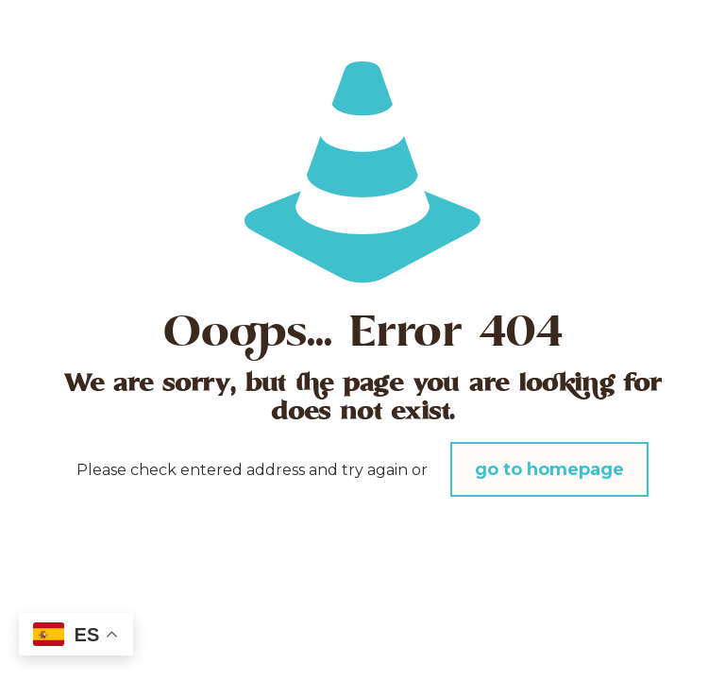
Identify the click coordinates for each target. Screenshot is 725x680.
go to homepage (549, 469)
